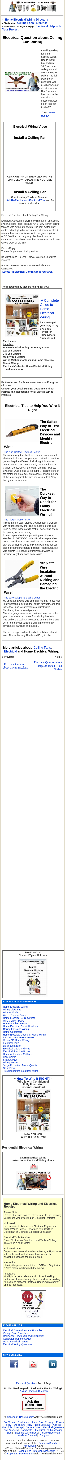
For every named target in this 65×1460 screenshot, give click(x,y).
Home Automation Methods (17, 1054)
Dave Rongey (48, 114)
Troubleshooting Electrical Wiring (20, 1070)
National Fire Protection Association (36, 1451)
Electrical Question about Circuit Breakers (15, 666)
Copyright (12, 1417)
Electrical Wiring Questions (17, 1344)
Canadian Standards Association (42, 1444)
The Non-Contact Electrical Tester (22, 452)
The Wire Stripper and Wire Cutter (22, 597)
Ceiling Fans (25, 22)
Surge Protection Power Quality (20, 1065)
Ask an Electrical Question (34, 1391)
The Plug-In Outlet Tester (17, 519)
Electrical (10, 651)
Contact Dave (33, 1427)
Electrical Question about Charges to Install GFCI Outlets (48, 666)
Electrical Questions (26, 1383)
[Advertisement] (32, 778)
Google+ (44, 1435)
